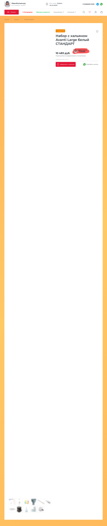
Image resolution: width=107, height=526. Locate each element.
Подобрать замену (90, 64)
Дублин (59, 3)
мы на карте (53, 5)
